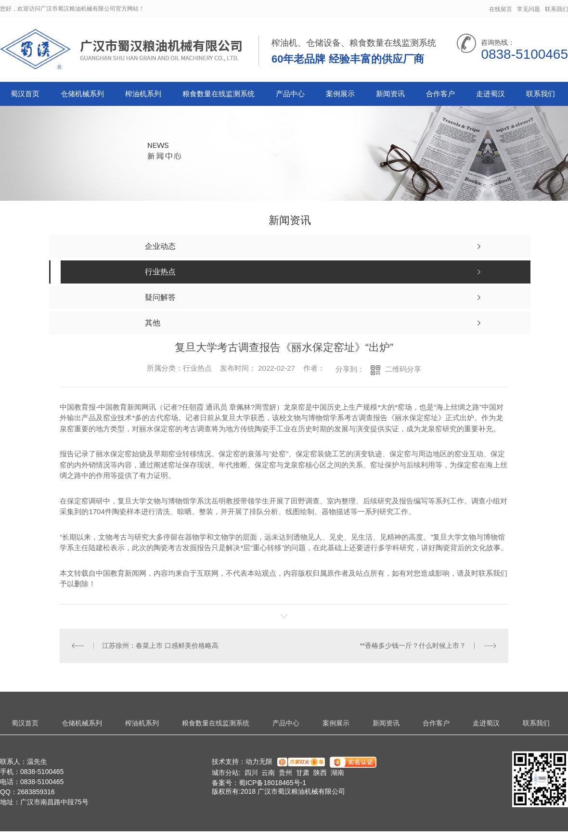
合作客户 (440, 94)
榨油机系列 (143, 94)
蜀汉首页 (25, 94)
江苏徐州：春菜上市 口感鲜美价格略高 (160, 645)
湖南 (337, 772)
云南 (268, 772)
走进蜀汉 (490, 94)
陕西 (320, 772)
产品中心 (290, 94)
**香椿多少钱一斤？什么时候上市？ (413, 645)
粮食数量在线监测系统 (218, 94)
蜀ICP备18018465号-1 (272, 783)
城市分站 (225, 772)
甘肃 (303, 772)
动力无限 (258, 761)
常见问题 (528, 9)
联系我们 (556, 9)
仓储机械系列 (82, 94)
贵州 (285, 772)
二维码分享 (403, 369)
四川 (251, 772)
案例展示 (340, 94)
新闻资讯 (390, 94)
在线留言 (500, 9)
